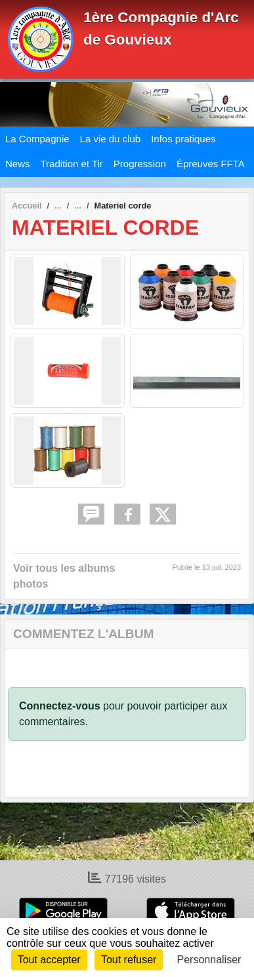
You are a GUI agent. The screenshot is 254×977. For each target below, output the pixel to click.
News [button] (17, 163)
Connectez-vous (59, 705)
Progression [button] (140, 163)
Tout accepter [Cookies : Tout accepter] (49, 959)
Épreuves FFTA (211, 163)
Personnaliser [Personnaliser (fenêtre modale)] (209, 959)
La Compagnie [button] (37, 138)
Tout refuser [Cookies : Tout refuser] (128, 959)
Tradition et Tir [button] (72, 163)
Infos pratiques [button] (183, 138)
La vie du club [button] (110, 138)
